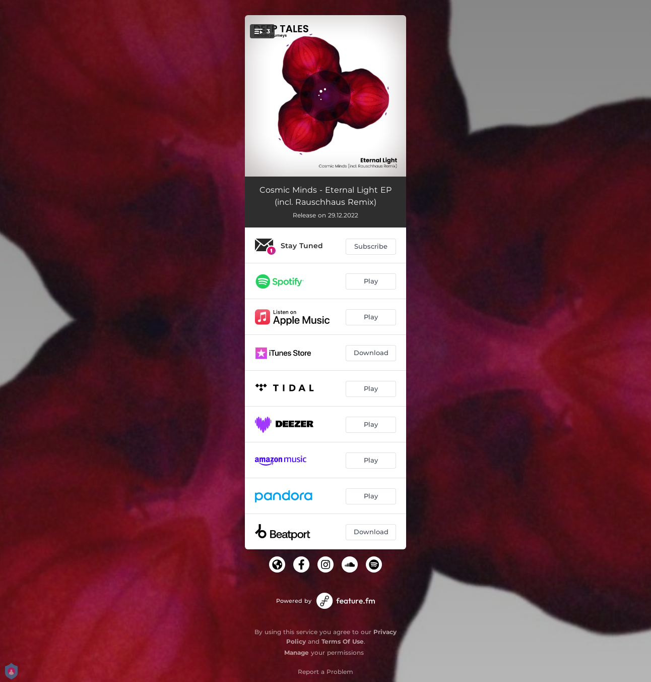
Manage (296, 652)
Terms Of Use (342, 641)
